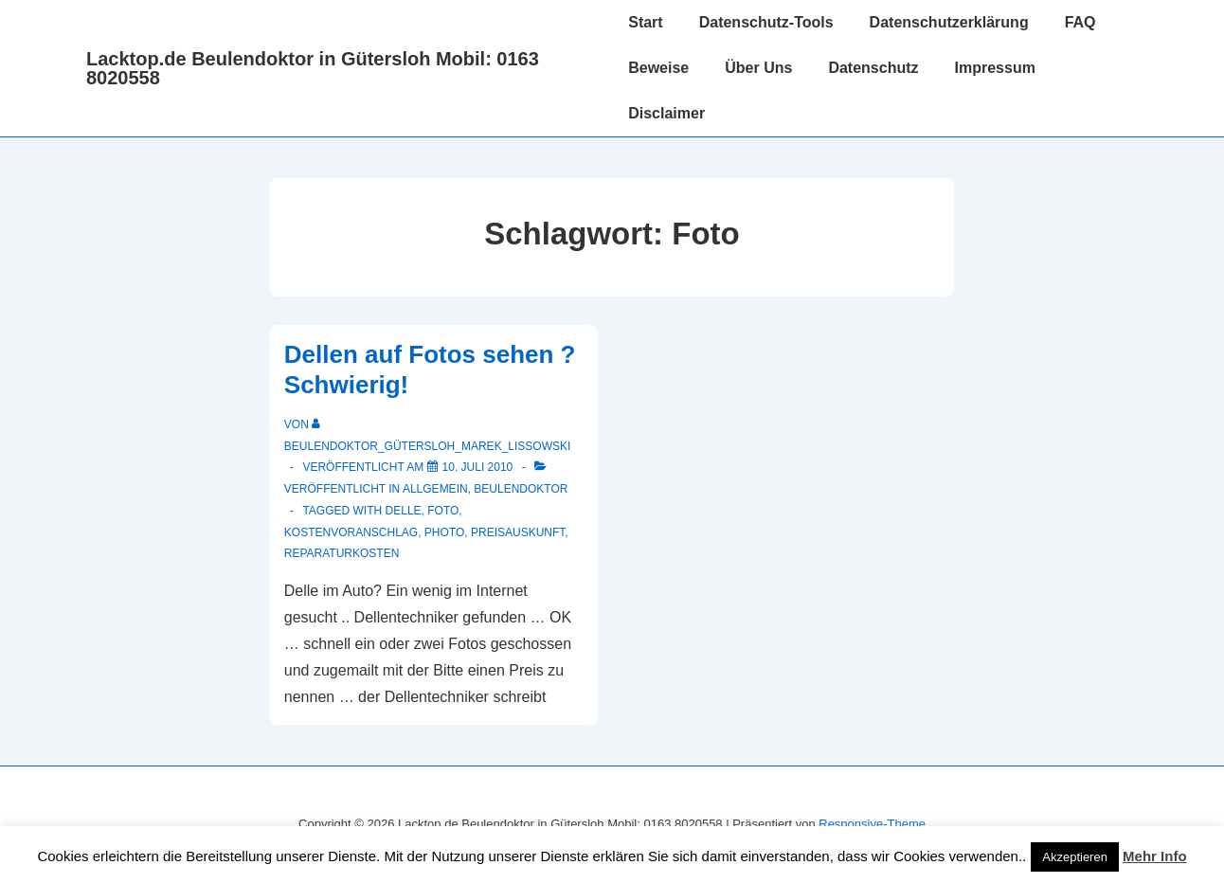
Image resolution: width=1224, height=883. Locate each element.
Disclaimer (666, 113)
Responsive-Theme (872, 824)
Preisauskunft (518, 532)
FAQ (1080, 22)
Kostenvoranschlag (351, 532)
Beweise (658, 68)
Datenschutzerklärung (949, 22)
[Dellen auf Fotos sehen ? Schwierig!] (477, 467)
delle (404, 510)
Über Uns (758, 68)
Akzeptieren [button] (1074, 857)
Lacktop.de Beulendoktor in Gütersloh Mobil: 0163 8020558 (312, 68)
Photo (444, 532)
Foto (443, 510)
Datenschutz (873, 68)
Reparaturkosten (342, 553)
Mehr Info (1155, 856)
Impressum (995, 68)
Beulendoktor (520, 489)
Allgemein (435, 489)
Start (645, 22)
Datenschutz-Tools (766, 22)
